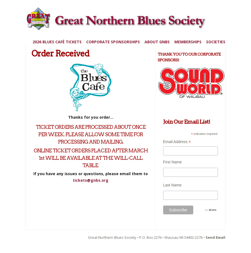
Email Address (177, 142)
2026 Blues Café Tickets (57, 41)
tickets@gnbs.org (90, 180)
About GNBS (157, 41)
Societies (215, 41)
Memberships (187, 41)
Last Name (172, 185)
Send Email (215, 237)
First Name (172, 162)
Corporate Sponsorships (113, 41)
